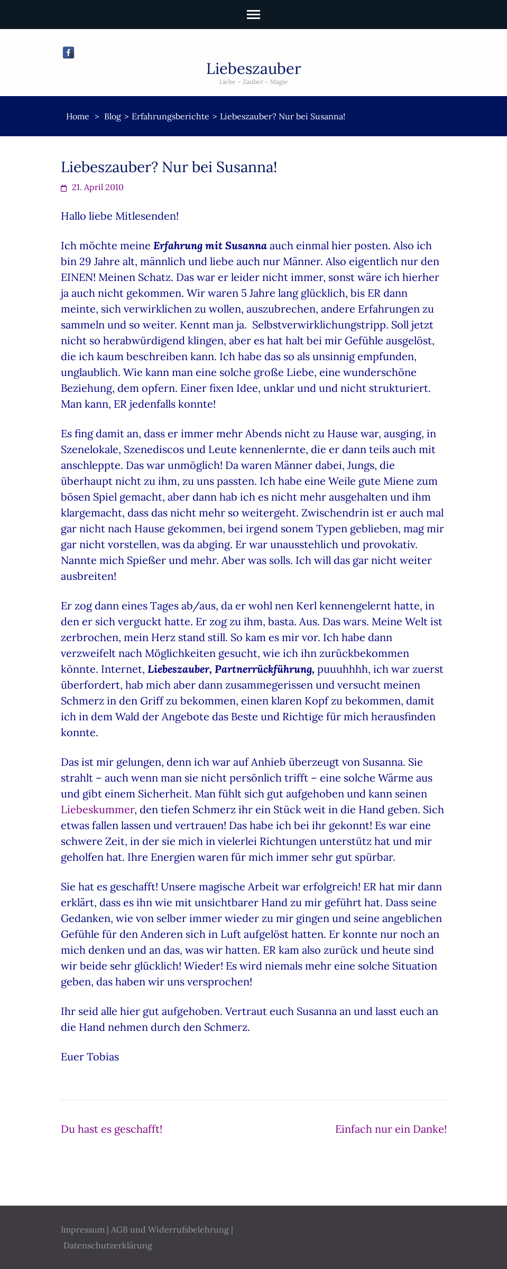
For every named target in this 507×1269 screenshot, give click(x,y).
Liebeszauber (253, 68)
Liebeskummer (97, 809)
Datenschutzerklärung (107, 1245)
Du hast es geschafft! (111, 1128)
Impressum (83, 1229)
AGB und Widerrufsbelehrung (170, 1229)
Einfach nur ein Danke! (391, 1128)
